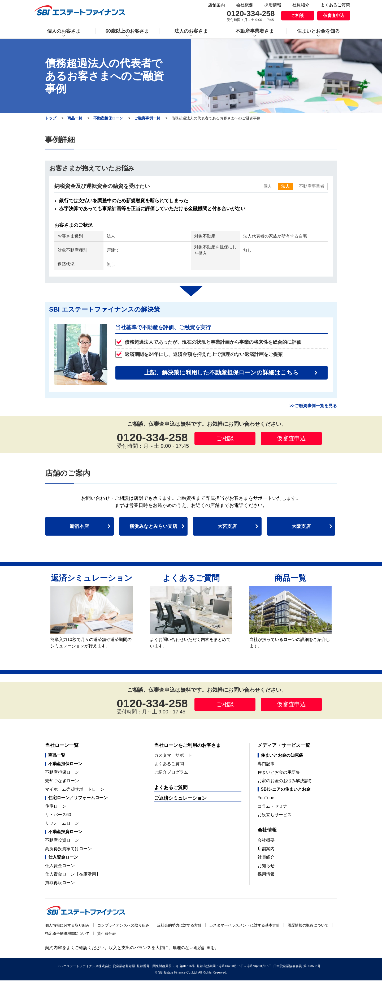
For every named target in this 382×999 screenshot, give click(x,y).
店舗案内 (216, 5)
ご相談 (297, 15)
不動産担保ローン (108, 118)
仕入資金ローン (60, 865)
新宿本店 (79, 526)
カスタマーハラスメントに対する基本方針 (244, 925)
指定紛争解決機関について (67, 933)
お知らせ (266, 865)
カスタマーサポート (173, 755)
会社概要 (244, 5)
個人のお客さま (63, 31)
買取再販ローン (60, 882)
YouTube (266, 797)
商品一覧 (74, 118)
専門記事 (266, 763)
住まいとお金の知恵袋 (282, 755)
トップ (50, 118)
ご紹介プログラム (171, 772)
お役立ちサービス (275, 814)
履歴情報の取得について (308, 925)
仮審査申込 (333, 15)
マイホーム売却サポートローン (75, 789)
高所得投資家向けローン (68, 848)
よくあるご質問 (335, 5)
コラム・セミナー (275, 806)
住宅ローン (55, 806)
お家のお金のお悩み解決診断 (285, 780)
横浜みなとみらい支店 (153, 526)
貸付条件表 (106, 933)
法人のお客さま (191, 31)
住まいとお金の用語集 (279, 772)
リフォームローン (62, 823)
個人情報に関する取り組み (67, 925)
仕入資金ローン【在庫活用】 (72, 874)
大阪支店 (301, 526)
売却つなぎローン (62, 780)
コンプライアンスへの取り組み (123, 925)
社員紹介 (300, 5)
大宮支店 (227, 526)
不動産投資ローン (62, 840)
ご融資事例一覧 (147, 118)
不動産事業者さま (255, 31)
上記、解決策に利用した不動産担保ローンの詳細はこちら (221, 372)
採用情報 (272, 5)
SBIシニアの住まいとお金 (285, 789)
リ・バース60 (58, 814)
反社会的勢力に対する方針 (179, 925)
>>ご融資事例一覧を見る (313, 406)
